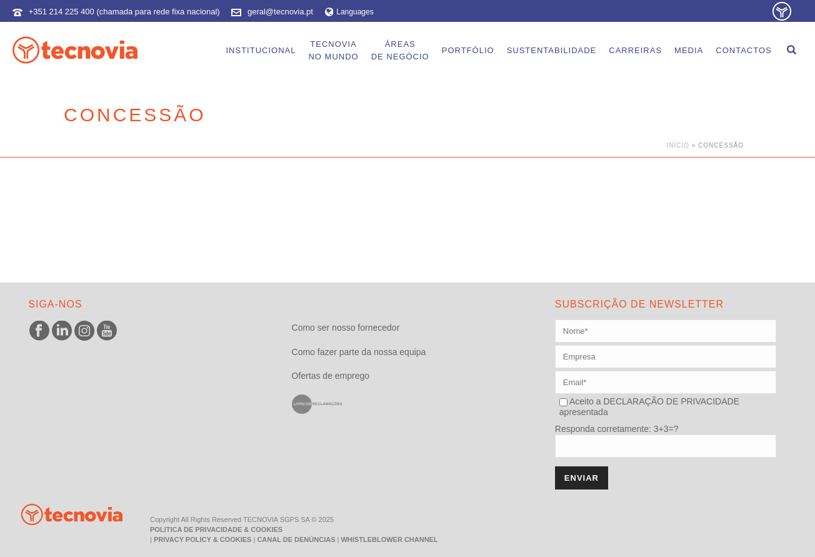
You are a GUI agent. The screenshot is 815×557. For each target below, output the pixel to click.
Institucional (261, 50)
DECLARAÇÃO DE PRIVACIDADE (670, 401)
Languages (349, 12)
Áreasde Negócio (400, 50)
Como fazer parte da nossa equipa (359, 352)
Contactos (743, 50)
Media (688, 50)
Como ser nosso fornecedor (346, 328)
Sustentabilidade (552, 50)
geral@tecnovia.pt (280, 11)
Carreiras (635, 50)
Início (677, 145)
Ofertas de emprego (331, 376)
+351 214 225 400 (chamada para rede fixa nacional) (124, 11)
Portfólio (468, 50)
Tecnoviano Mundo (333, 50)
